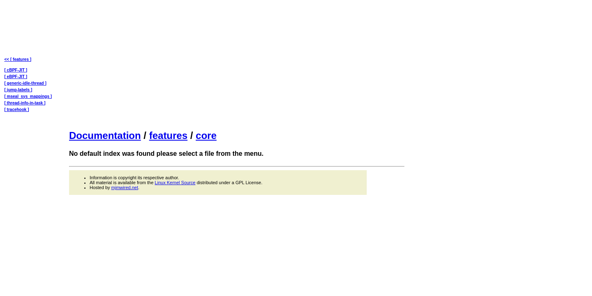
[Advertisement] (237, 64)
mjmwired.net (124, 187)
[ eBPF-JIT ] (16, 76)
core (206, 135)
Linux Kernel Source (175, 182)
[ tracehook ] (17, 109)
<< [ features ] (18, 59)
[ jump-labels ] (18, 90)
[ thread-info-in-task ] (25, 103)
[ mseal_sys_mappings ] (28, 96)
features (168, 135)
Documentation (105, 135)
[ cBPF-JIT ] (16, 70)
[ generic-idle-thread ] (25, 83)
